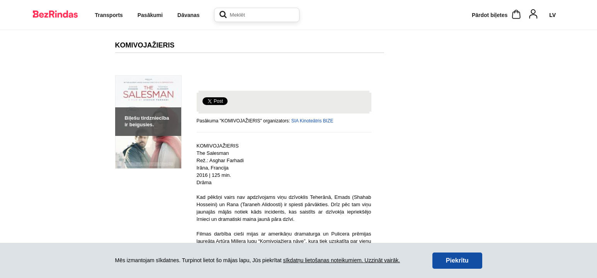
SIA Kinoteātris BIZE (312, 121)
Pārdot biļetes (490, 15)
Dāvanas (188, 15)
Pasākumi (150, 15)
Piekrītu (457, 260)
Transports (109, 15)
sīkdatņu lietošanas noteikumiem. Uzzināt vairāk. (341, 260)
